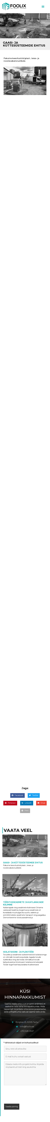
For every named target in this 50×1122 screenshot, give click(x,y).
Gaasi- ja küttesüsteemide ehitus (23, 862)
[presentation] (22, 1094)
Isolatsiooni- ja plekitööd (18, 952)
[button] (43, 6)
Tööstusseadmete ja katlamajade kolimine (23, 903)
